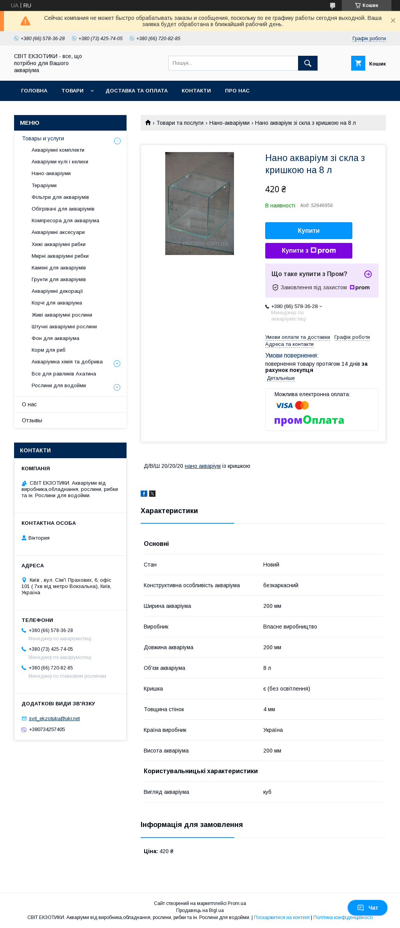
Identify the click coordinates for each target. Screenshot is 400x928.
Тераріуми (44, 185)
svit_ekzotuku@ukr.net (54, 718)
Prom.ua (237, 903)
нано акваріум (203, 466)
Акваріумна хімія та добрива (67, 362)
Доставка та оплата (136, 91)
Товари (72, 91)
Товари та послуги (180, 123)
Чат (367, 907)
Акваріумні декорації (57, 291)
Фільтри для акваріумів (60, 197)
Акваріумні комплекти (58, 150)
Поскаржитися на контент (282, 917)
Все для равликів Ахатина (64, 374)
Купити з (309, 250)
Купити (309, 230)
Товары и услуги (43, 138)
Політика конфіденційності (343, 917)
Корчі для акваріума (57, 303)
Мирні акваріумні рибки (60, 256)
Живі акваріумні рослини (62, 315)
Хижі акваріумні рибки (59, 244)
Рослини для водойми (59, 385)
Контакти (196, 91)
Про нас (237, 91)
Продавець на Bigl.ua (200, 910)
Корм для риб (49, 350)
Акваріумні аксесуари (58, 232)
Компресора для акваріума (65, 220)
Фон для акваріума (55, 338)
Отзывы (32, 420)
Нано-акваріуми (229, 123)
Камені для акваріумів (59, 268)
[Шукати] (308, 63)
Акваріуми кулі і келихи (60, 162)
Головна (34, 91)
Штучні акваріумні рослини (64, 326)
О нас (29, 404)
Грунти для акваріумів (59, 279)
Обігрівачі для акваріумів (63, 209)
